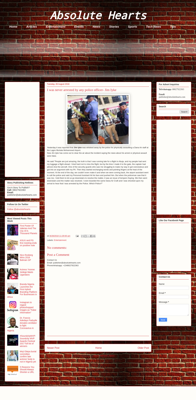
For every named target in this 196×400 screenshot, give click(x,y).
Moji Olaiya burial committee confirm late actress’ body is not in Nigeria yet (28, 356)
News (96, 26)
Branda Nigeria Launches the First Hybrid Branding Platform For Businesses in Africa (22, 290)
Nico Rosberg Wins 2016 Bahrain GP (26, 257)
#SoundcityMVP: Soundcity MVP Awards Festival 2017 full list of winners (28, 341)
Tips (173, 26)
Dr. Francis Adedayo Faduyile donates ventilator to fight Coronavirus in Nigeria (22, 324)
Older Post (143, 348)
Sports (132, 26)
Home (13, 26)
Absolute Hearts (98, 15)
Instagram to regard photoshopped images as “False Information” (28, 307)
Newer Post (53, 348)
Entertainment (55, 26)
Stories (114, 26)
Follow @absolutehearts (18, 209)
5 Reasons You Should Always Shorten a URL (27, 369)
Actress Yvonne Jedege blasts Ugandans (27, 272)
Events (79, 26)
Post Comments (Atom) (104, 356)
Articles (31, 26)
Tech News (153, 26)
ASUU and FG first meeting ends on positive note (28, 243)
